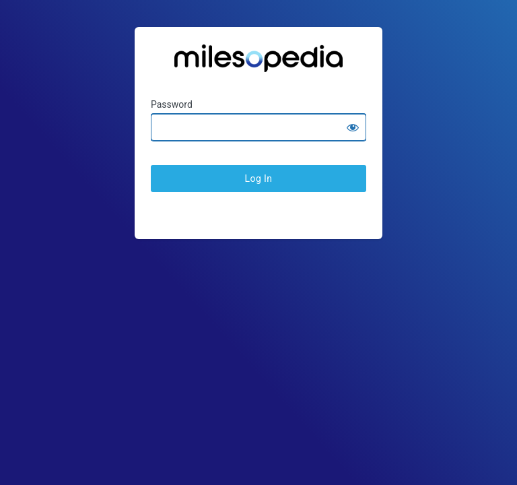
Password (172, 104)
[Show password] (352, 127)
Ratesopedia (258, 63)
